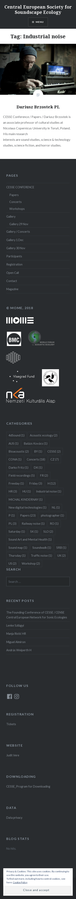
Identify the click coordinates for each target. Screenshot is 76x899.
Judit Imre (12, 755)
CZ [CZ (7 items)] (54, 459)
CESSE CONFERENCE (20, 187)
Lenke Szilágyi (15, 625)
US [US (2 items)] (12, 563)
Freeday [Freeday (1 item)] (16, 483)
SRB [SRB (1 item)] (61, 547)
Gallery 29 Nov (18, 224)
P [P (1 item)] (12, 515)
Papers (14, 195)
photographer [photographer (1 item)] (52, 515)
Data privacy (14, 817)
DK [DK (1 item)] (38, 467)
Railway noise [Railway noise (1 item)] (33, 523)
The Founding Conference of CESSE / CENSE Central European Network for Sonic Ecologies (36, 615)
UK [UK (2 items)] (61, 555)
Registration (14, 264)
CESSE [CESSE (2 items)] (54, 451)
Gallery (10, 216)
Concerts (15, 202)
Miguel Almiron (16, 642)
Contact (11, 281)
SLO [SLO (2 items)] (48, 531)
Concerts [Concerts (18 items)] (36, 459)
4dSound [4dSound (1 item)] (17, 435)
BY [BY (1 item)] (38, 451)
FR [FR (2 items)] (44, 475)
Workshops (17, 208)
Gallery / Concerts (18, 231)
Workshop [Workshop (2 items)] (31, 563)
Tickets (11, 724)
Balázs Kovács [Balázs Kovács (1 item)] (35, 443)
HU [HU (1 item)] (26, 491)
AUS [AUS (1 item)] (13, 443)
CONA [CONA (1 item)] (15, 459)
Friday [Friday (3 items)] (35, 483)
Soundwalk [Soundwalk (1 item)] (41, 547)
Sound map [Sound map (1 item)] (18, 547)
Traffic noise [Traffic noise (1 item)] (41, 555)
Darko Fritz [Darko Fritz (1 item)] (18, 467)
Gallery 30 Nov (15, 248)
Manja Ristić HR (16, 633)
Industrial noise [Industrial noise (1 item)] (48, 491)
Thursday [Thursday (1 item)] (17, 555)
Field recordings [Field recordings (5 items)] (22, 475)
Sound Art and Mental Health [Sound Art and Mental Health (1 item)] (30, 539)
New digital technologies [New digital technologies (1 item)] (27, 507)
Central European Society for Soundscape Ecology (38, 9)
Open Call (12, 272)
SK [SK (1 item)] (34, 531)
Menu (40, 21)
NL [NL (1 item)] (56, 507)
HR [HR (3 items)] (13, 491)
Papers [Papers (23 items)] (28, 515)
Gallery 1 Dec (15, 240)
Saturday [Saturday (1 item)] (17, 531)
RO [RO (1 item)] (54, 523)
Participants (14, 256)
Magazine (12, 289)
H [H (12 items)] (51, 483)
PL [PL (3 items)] (12, 523)
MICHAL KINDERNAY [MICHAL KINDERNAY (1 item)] (26, 499)
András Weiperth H (18, 650)
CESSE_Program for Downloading (28, 786)
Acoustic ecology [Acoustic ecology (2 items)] (43, 435)
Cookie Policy (20, 882)
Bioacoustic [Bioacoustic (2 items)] (19, 451)
